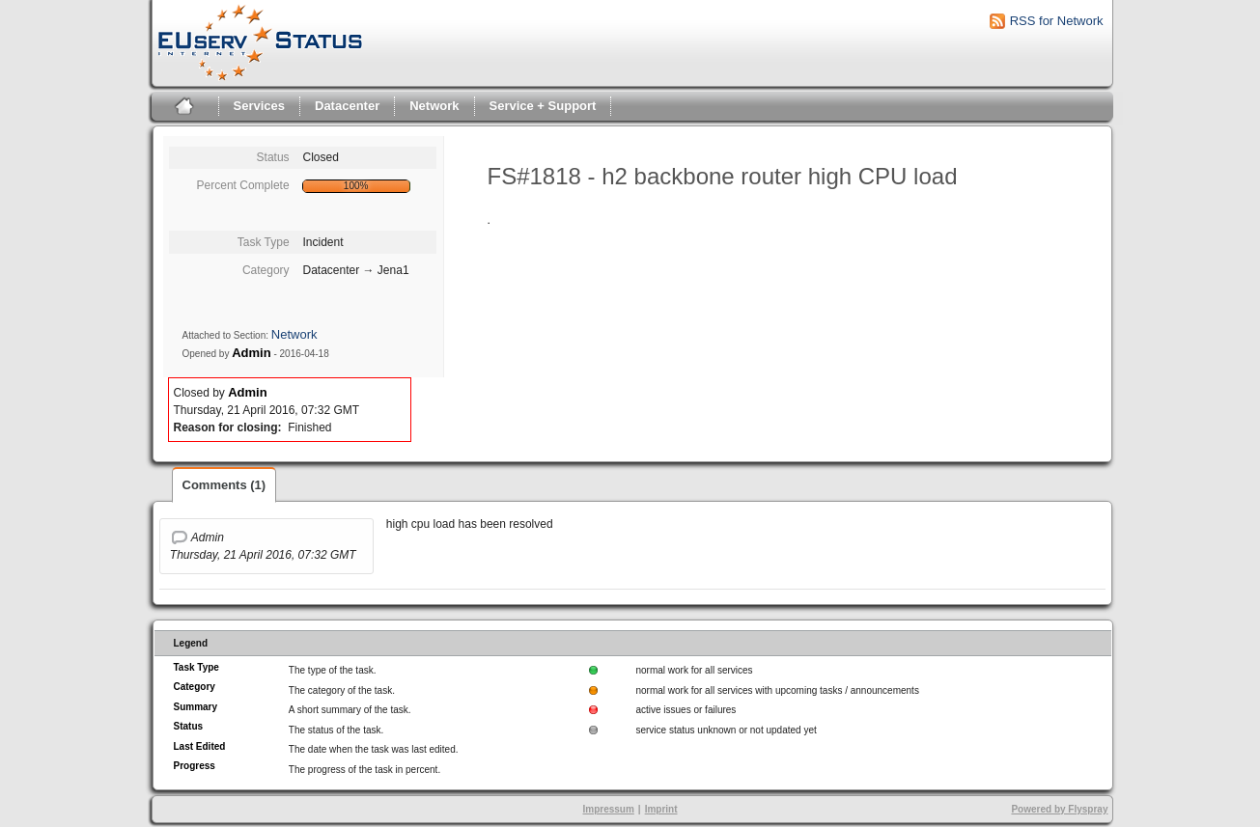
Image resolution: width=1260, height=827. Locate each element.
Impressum (607, 809)
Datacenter (347, 105)
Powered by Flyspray (1059, 809)
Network (434, 105)
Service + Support (543, 105)
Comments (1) (224, 485)
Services (260, 105)
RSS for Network (1057, 21)
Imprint (661, 809)
